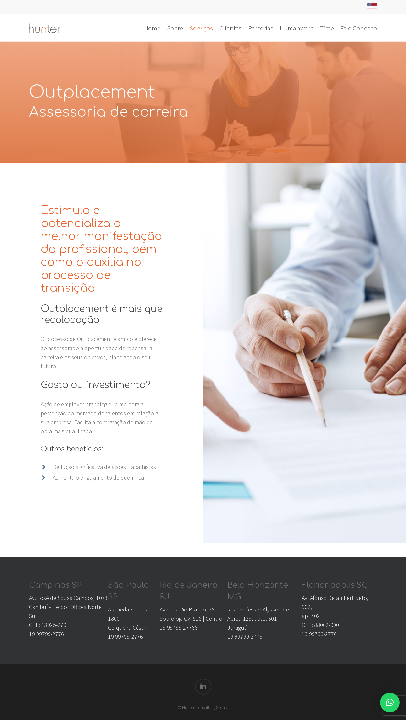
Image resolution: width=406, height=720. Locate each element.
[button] (390, 702)
